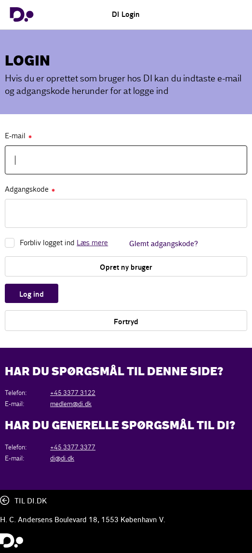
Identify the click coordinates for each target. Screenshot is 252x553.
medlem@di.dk (71, 404)
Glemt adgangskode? (163, 244)
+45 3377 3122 (72, 393)
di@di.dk (62, 458)
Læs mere (92, 242)
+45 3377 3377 (72, 447)
